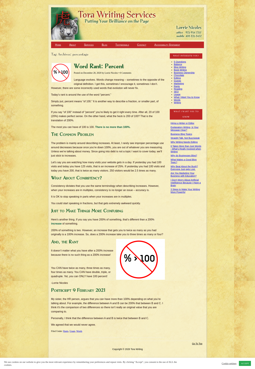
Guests (177, 80)
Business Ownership (184, 72)
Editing (177, 78)
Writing (177, 102)
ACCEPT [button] (245, 363)
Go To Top (197, 344)
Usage (72, 331)
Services (89, 44)
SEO (176, 91)
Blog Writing (180, 67)
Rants (65, 331)
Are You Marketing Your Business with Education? (184, 174)
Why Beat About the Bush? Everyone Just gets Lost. (184, 168)
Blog (104, 44)
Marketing (179, 83)
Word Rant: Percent (99, 66)
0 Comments (125, 73)
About (72, 44)
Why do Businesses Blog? (184, 155)
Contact (141, 44)
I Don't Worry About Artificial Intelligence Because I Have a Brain (186, 183)
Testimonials (122, 44)
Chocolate (179, 75)
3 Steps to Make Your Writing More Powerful (185, 190)
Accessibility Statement (167, 44)
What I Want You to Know (187, 97)
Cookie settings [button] (229, 363)
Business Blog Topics (181, 134)
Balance (178, 64)
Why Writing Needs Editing (184, 142)
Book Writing (180, 70)
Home (58, 44)
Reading (178, 89)
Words (79, 331)
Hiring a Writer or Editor (182, 123)
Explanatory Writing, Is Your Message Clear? (185, 128)
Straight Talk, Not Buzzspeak (185, 138)
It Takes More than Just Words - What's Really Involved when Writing (186, 149)
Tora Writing (18, 13)
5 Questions (180, 61)
